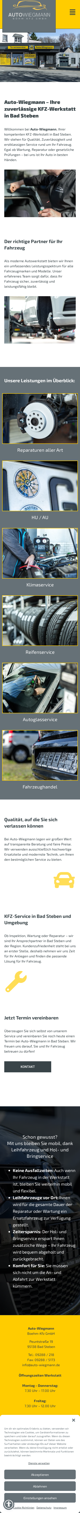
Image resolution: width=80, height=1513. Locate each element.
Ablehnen (40, 1486)
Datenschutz (43, 1507)
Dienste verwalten (39, 1463)
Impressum (60, 1507)
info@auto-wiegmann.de (41, 1365)
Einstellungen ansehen (40, 1498)
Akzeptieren (40, 1474)
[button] (73, 1420)
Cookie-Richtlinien (23, 1507)
